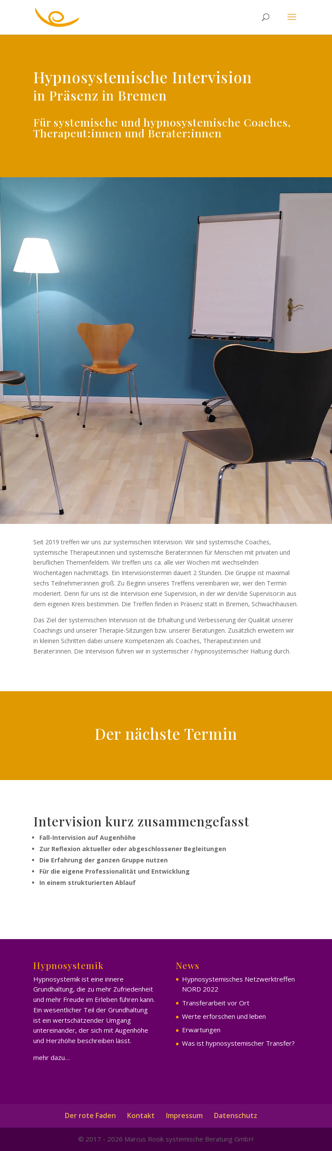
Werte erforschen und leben (224, 1016)
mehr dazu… (51, 1057)
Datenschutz (235, 1115)
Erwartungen (201, 1029)
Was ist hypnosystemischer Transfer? (238, 1043)
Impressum (184, 1115)
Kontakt (141, 1115)
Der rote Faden (90, 1115)
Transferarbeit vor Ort (215, 1002)
